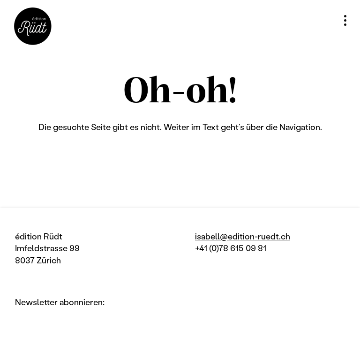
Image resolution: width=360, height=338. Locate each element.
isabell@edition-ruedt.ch (242, 236)
